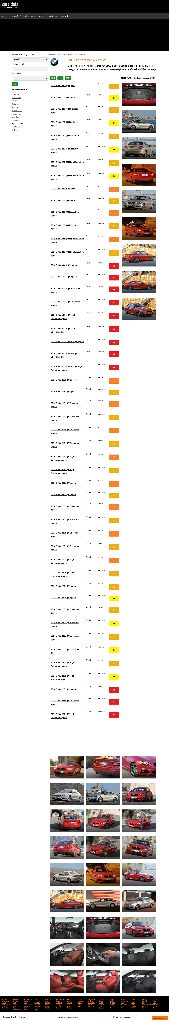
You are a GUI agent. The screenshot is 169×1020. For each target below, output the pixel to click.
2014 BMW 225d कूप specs (63, 689)
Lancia (15, 1004)
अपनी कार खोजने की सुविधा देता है (23, 55)
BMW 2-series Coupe (59, 54)
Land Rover (27, 1004)
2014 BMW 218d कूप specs (63, 380)
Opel (79, 1006)
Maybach (102, 1004)
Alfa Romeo (28, 999)
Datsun (101, 1000)
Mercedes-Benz (147, 1004)
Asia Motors (49, 999)
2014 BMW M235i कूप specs (64, 265)
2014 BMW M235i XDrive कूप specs (67, 342)
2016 (53, 78)
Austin (80, 999)
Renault (155, 1006)
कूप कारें (14, 101)
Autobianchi (92, 999)
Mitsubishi (27, 1006)
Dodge (112, 1000)
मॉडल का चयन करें (18, 64)
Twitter (14, 1017)
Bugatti (123, 999)
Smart (58, 1007)
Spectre (69, 1007)
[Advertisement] (84, 36)
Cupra (47, 1000)
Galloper (37, 1002)
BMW (50, 54)
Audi (68, 999)
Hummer (59, 1002)
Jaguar (112, 1002)
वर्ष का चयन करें (17, 74)
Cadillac (145, 999)
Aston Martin (60, 999)
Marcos (80, 1004)
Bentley (101, 999)
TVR (3, 1009)
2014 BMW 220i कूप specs (63, 85)
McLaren (124, 1004)
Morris (47, 1006)
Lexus (47, 1004)
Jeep (122, 1002)
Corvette (37, 1000)
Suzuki (101, 1007)
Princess (145, 1006)
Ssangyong (81, 1007)
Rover (15, 1007)
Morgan (37, 1006)
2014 (68, 78)
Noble (69, 1006)
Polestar (112, 1006)
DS (132, 1000)
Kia (143, 1002)
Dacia (58, 1000)
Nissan (58, 1006)
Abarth (4, 999)
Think (133, 1007)
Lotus (68, 1004)
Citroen (26, 1000)
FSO (25, 1002)
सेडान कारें (15, 107)
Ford (14, 1002)
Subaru (90, 1007)
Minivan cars (17, 114)
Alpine (36, 999)
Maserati (91, 1004)
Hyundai (69, 1002)
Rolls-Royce (6, 1007)
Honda (47, 1002)
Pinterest (22, 1017)
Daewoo (69, 1000)
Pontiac (123, 1006)
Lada (154, 1002)
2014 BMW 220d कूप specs (63, 483)
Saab (25, 1007)
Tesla (122, 1007)
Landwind (37, 1004)
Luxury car (16, 127)
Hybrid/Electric (17, 124)
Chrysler (16, 1000)
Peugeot (91, 1006)
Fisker (4, 1002)
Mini (14, 1006)
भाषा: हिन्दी (64, 16)
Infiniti (80, 1002)
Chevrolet (5, 1000)
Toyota (144, 1007)
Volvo (25, 1009)
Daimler (91, 1000)
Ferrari (144, 1000)
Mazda (112, 1004)
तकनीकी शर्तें (16, 16)
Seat (36, 1007)
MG (3, 1006)
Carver (155, 999)
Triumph (156, 1007)
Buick (133, 999)
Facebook (7, 1017)
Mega (133, 1004)
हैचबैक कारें (15, 104)
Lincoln (58, 1004)
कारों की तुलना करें (30, 16)
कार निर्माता (5, 16)
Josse (133, 1002)
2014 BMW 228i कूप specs (63, 189)
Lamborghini (6, 1004)
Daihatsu (81, 1000)
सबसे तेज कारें (53, 16)
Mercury (156, 1004)
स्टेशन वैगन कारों (17, 111)
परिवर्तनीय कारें (16, 98)
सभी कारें (15, 130)
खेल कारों (42, 16)
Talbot (112, 1007)
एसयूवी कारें (15, 94)
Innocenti (91, 1002)
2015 (60, 78)
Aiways (15, 999)
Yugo (36, 1009)
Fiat (154, 1000)
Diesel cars (16, 120)
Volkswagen (17, 1009)
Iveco (101, 1002)
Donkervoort (125, 1000)
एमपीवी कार (16, 117)
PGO (100, 1006)
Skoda (47, 1007)
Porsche (134, 1006)
